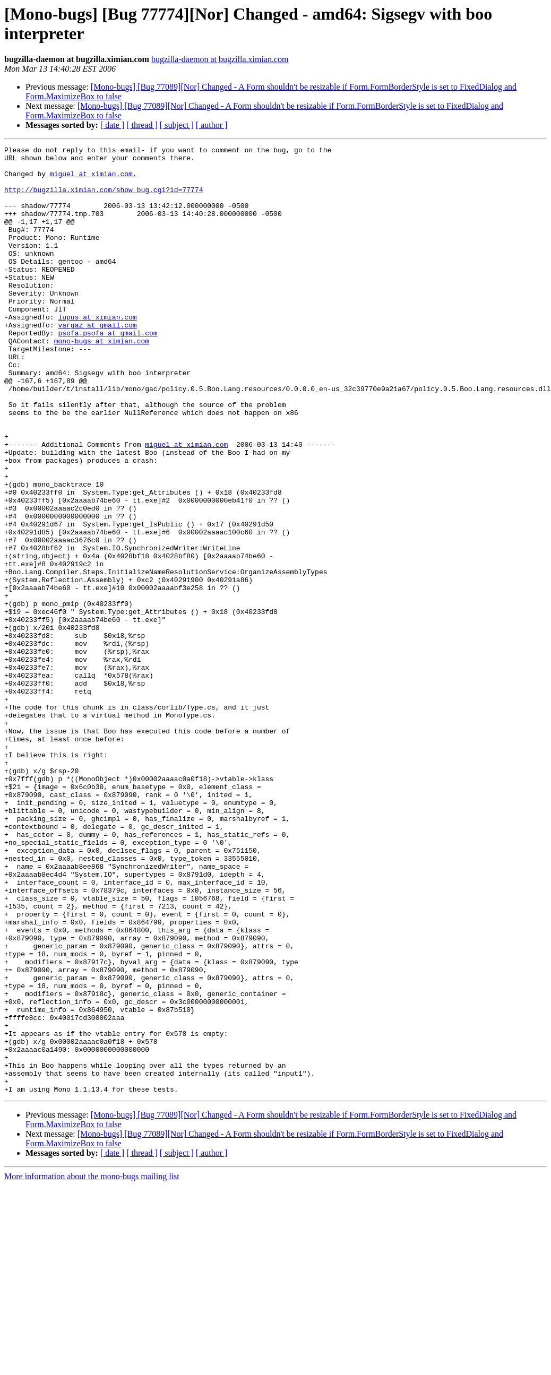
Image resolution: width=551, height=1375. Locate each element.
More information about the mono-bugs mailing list (91, 1365)
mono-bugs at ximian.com (101, 380)
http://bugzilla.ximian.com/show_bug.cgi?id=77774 (103, 199)
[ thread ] (142, 124)
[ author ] (212, 124)
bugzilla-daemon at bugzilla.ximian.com (220, 59)
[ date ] (112, 124)
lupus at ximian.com (97, 352)
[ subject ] (177, 124)
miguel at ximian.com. (93, 180)
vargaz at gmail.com (97, 361)
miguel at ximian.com (186, 504)
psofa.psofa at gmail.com (107, 371)
